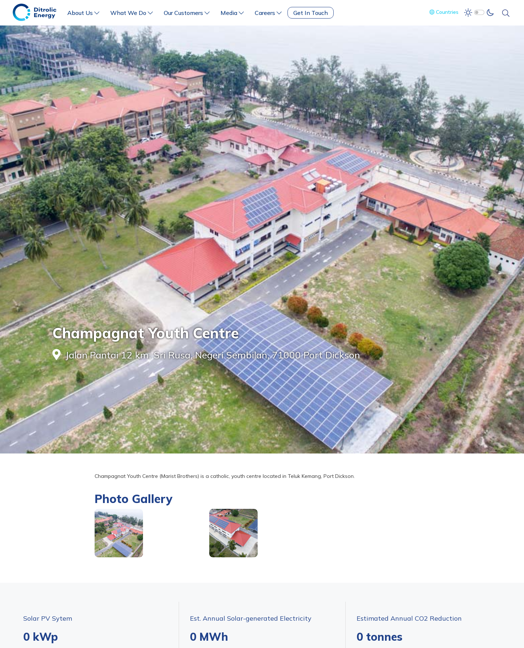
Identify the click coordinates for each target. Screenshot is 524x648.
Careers (268, 12)
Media (232, 12)
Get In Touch (310, 12)
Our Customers (187, 12)
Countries (443, 12)
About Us (83, 12)
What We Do (131, 12)
